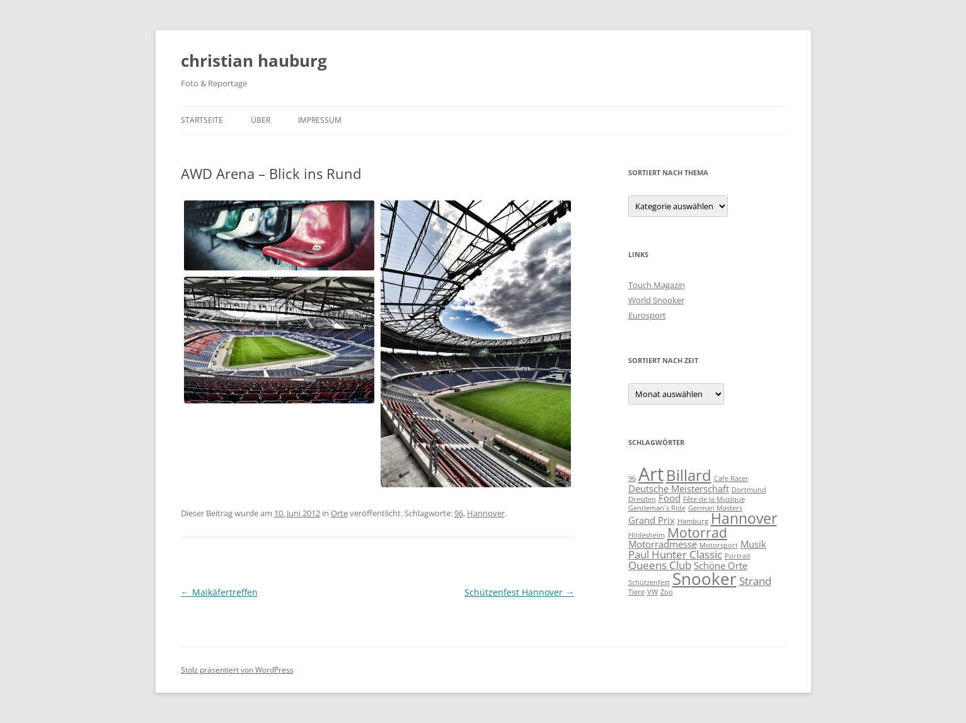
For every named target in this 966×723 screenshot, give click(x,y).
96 (458, 513)
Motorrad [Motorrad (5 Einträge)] (697, 532)
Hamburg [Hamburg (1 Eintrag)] (692, 521)
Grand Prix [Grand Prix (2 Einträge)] (651, 520)
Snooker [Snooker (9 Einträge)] (704, 578)
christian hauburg (254, 60)
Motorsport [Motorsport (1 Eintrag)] (718, 545)
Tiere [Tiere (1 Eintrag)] (636, 591)
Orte (339, 513)
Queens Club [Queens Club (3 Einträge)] (659, 565)
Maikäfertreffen (219, 592)
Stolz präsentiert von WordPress (237, 669)
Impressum (320, 120)
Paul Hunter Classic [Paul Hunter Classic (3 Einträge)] (675, 554)
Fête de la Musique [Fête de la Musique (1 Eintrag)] (714, 499)
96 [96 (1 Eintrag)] (632, 478)
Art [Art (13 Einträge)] (651, 474)
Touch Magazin (656, 285)
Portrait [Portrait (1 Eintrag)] (737, 556)
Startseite (202, 120)
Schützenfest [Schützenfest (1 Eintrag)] (649, 582)
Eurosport (647, 315)
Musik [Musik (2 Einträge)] (753, 544)
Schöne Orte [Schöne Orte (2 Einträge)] (720, 565)
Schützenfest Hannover (519, 592)
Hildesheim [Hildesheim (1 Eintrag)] (646, 535)
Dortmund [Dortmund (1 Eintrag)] (749, 489)
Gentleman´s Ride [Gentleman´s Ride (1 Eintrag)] (657, 508)
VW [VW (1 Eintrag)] (652, 591)
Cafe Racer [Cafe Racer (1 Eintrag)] (731, 478)
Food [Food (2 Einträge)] (669, 498)
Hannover (486, 513)
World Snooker (656, 300)
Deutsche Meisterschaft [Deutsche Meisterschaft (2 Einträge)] (678, 488)
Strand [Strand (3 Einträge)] (755, 581)
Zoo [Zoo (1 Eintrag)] (666, 591)
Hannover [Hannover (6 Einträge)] (744, 518)
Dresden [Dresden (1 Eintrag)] (642, 499)
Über (260, 120)
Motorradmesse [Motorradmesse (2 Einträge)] (662, 544)
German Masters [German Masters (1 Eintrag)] (715, 508)
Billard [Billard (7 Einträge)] (688, 475)
